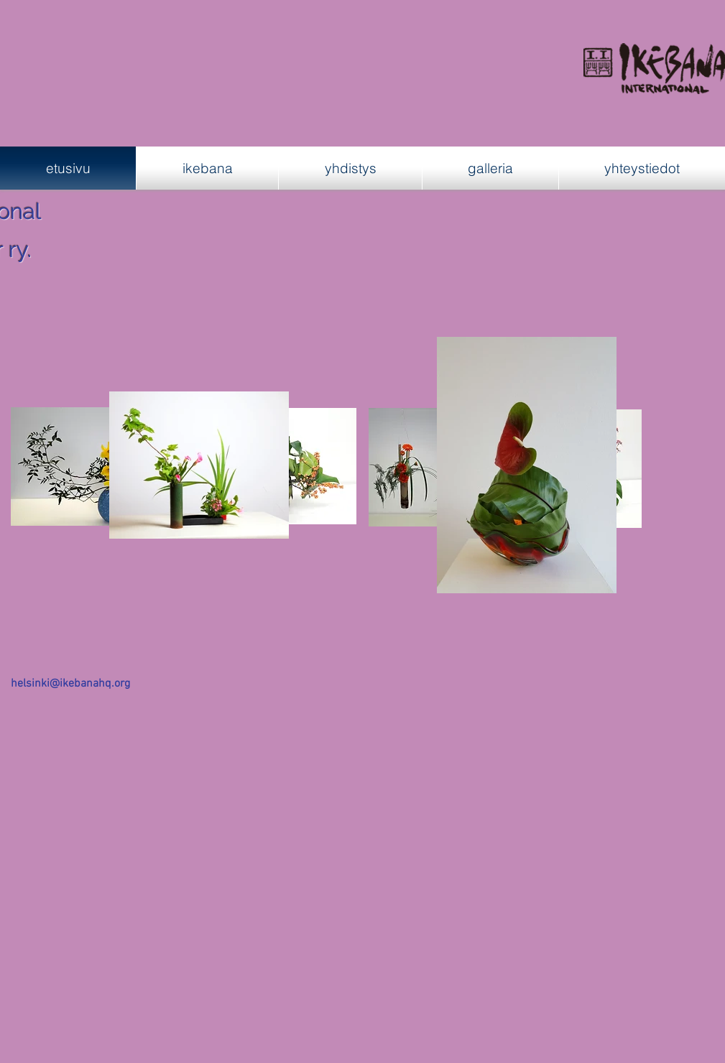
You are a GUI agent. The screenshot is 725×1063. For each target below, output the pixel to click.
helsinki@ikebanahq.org (70, 684)
